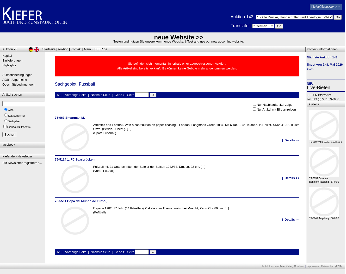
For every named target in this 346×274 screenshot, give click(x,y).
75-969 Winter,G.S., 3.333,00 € (325, 140)
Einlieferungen (12, 60)
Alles (10, 110)
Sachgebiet (14, 121)
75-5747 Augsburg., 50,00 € (324, 217)
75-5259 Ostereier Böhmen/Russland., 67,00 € (324, 179)
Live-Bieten (318, 87)
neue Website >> (178, 37)
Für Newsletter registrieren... (22, 163)
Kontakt (76, 49)
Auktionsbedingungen (17, 75)
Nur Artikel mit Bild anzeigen (276, 109)
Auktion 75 (9, 49)
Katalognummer (16, 115)
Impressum (313, 266)
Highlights (9, 65)
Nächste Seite (100, 95)
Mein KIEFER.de (95, 49)
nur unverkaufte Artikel (19, 127)
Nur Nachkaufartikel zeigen (275, 104)
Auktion (63, 49)
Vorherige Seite (75, 95)
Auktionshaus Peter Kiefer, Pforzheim (284, 266)
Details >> (292, 140)
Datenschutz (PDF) (331, 266)
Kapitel (7, 55)
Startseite (49, 49)
